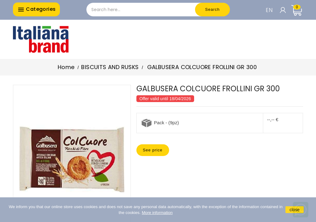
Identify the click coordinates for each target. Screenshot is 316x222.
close (294, 209)
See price (153, 150)
